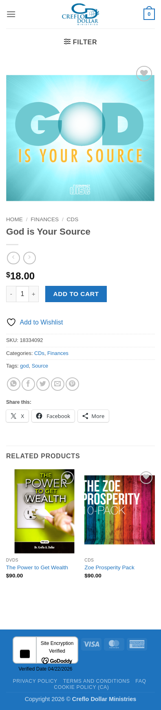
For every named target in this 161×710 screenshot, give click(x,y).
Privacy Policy (35, 681)
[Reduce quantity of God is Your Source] (11, 294)
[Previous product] (29, 258)
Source (40, 366)
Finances (45, 219)
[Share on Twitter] (43, 384)
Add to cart (76, 293)
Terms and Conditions (96, 681)
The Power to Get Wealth (37, 567)
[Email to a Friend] (57, 384)
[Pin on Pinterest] (72, 384)
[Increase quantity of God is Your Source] (34, 294)
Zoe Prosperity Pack (109, 567)
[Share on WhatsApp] (13, 384)
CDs (73, 219)
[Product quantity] (22, 294)
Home (14, 219)
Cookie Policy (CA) (81, 687)
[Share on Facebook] (28, 384)
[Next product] (13, 258)
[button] (11, 14)
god (24, 366)
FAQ (140, 681)
